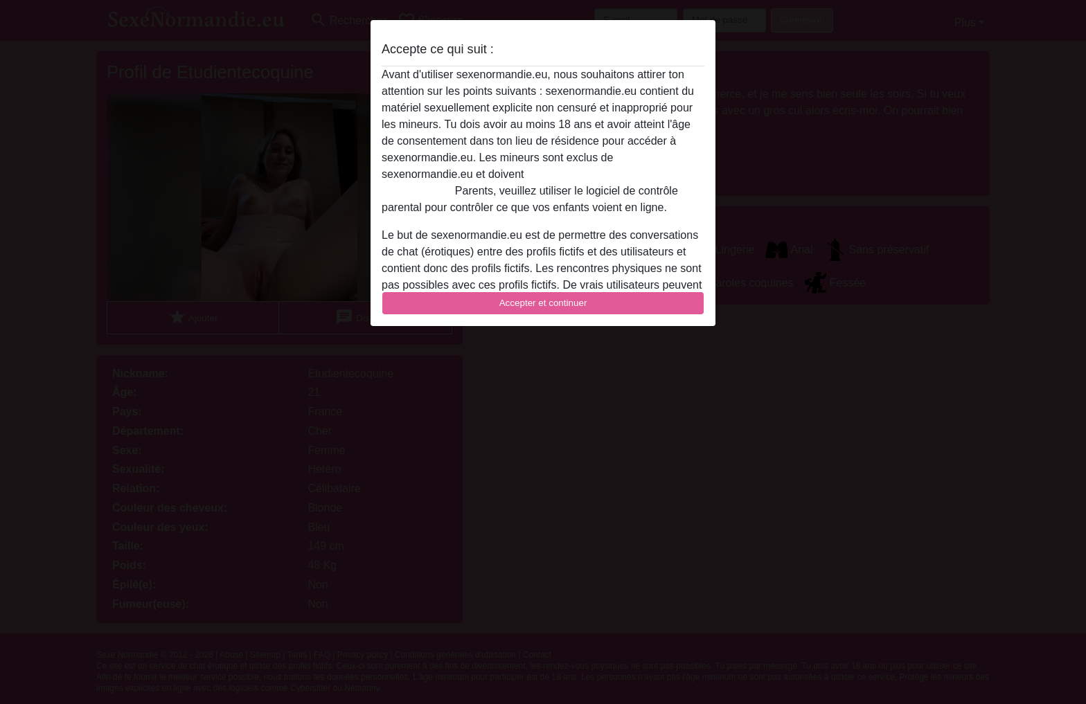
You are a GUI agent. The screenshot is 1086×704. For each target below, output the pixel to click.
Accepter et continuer (543, 303)
